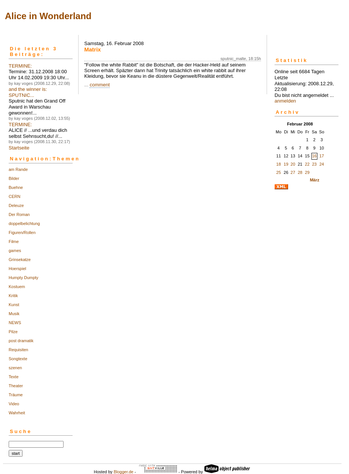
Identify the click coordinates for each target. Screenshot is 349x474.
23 (314, 164)
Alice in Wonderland (48, 16)
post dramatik (21, 340)
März (314, 180)
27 (293, 172)
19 (286, 164)
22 (307, 164)
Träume (16, 394)
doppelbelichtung (24, 223)
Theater (16, 385)
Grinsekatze (20, 259)
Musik (14, 313)
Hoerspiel (17, 268)
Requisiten (18, 349)
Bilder (14, 178)
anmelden (285, 101)
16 (314, 156)
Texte (13, 376)
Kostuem (17, 286)
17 (321, 156)
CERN (14, 196)
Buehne (16, 187)
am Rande (18, 169)
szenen (15, 367)
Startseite (19, 148)
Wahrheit (17, 413)
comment (99, 85)
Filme (14, 241)
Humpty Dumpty (23, 277)
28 (300, 172)
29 (307, 172)
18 (278, 164)
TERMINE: (20, 66)
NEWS (15, 322)
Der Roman (19, 214)
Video (14, 404)
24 (321, 164)
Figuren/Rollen (22, 232)
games (15, 250)
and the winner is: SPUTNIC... (28, 92)
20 (293, 164)
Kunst (14, 304)
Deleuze (16, 205)
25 (278, 172)
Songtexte (18, 358)
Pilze (13, 331)
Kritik (13, 295)
